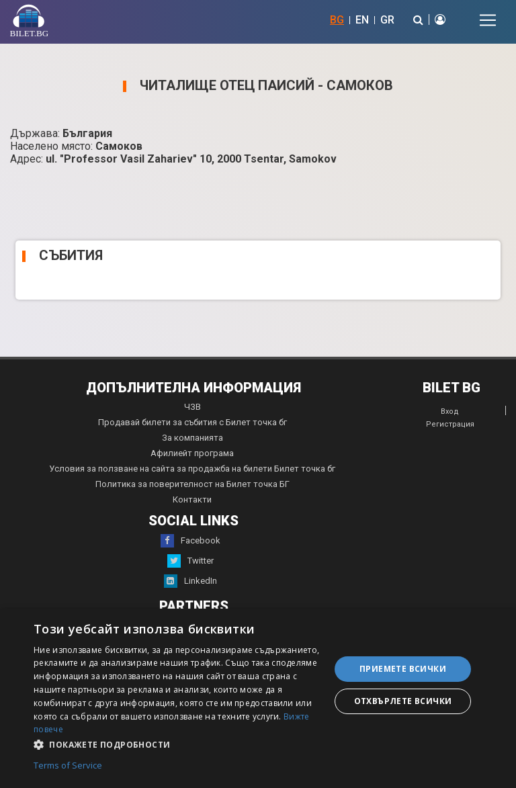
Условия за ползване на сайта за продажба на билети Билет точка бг (192, 468)
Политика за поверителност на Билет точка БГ (192, 484)
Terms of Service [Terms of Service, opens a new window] (68, 765)
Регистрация (450, 424)
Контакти (192, 499)
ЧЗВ (192, 406)
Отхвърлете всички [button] (403, 701)
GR (387, 19)
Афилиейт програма (192, 453)
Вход (450, 411)
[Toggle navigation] (488, 20)
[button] (177, 743)
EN (362, 19)
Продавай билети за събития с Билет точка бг (192, 422)
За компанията (192, 437)
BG (337, 19)
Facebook (190, 541)
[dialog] (258, 698)
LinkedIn (190, 581)
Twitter (190, 561)
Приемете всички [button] (402, 668)
